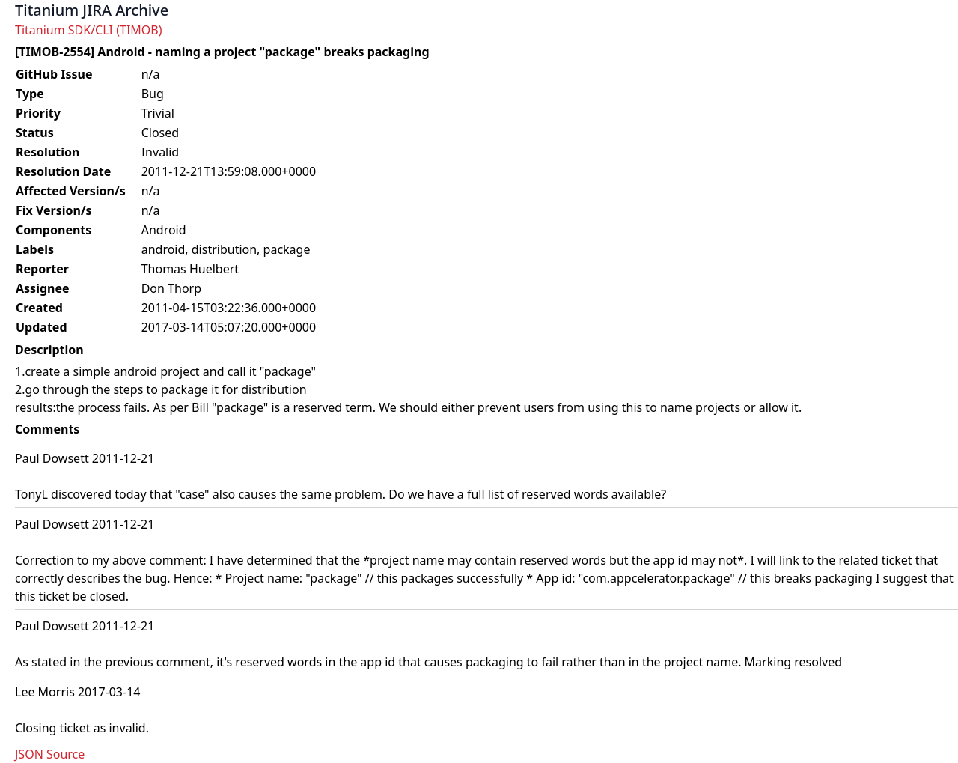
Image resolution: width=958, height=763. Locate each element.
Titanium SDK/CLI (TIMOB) (88, 30)
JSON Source (50, 754)
